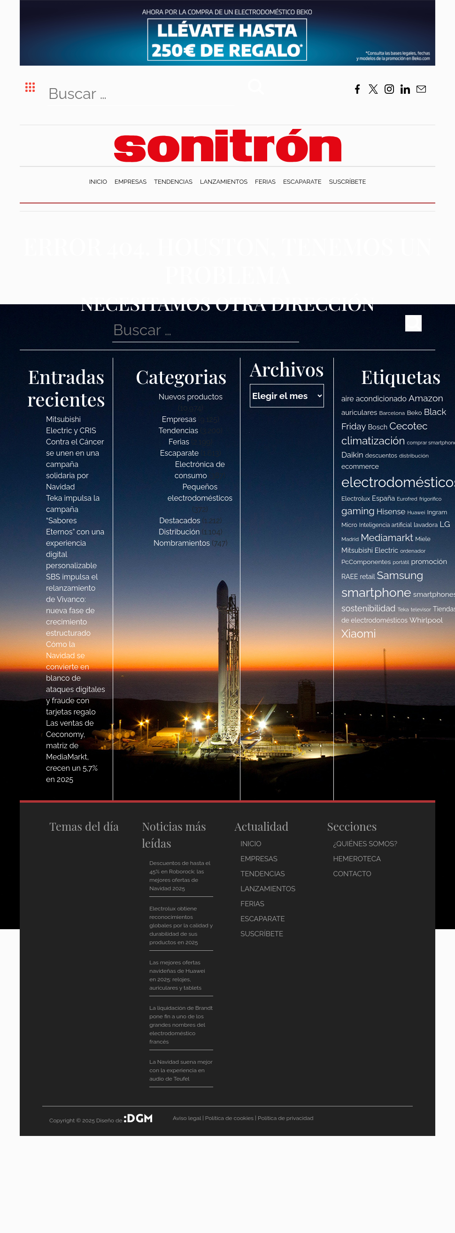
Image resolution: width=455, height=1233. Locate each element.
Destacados (179, 520)
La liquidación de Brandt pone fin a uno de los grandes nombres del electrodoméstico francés (181, 1025)
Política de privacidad (285, 1118)
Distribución (179, 531)
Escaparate (302, 181)
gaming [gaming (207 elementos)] (358, 511)
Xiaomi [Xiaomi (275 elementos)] (358, 633)
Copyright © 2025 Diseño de (86, 1120)
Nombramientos (182, 543)
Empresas (131, 181)
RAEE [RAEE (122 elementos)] (349, 576)
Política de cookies (229, 1118)
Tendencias (173, 181)
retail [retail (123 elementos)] (367, 576)
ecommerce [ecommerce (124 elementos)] (360, 466)
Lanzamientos (223, 181)
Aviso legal (187, 1118)
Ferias (265, 181)
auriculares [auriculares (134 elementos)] (359, 412)
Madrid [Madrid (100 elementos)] (350, 539)
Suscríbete (347, 181)
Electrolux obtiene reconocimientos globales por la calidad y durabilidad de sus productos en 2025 (181, 925)
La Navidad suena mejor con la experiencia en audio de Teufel (180, 1070)
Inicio (98, 181)
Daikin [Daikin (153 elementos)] (352, 454)
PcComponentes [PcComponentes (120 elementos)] (366, 561)
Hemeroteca (357, 859)
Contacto (352, 874)
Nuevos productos (191, 396)
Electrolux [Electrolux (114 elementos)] (355, 498)
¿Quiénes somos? (365, 844)
